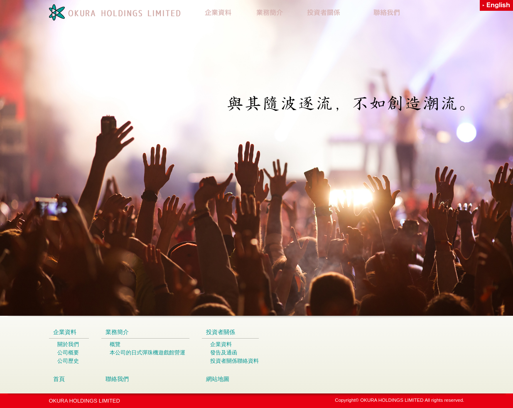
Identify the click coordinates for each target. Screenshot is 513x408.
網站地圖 (217, 379)
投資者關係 (220, 332)
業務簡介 (117, 332)
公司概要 (68, 352)
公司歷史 (68, 361)
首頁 (59, 379)
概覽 (115, 344)
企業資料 (64, 332)
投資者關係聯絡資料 (234, 361)
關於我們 (68, 344)
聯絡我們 (117, 379)
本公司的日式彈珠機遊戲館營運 (147, 352)
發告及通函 (223, 352)
